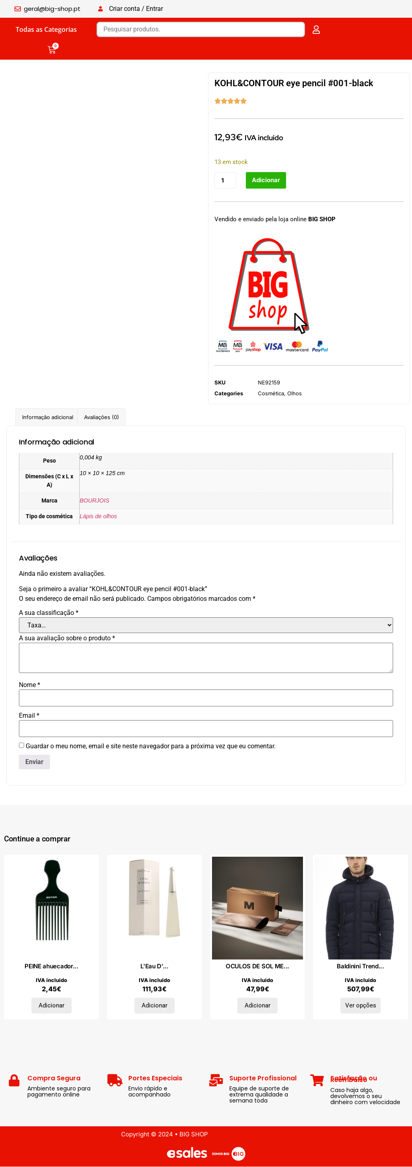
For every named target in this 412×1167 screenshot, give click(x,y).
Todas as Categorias (46, 29)
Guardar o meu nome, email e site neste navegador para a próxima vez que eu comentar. (151, 746)
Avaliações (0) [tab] (101, 417)
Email (29, 715)
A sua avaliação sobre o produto (67, 638)
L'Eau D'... (154, 966)
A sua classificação (48, 613)
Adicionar (266, 180)
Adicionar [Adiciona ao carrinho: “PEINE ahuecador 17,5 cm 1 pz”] (51, 1005)
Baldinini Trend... (360, 966)
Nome (29, 685)
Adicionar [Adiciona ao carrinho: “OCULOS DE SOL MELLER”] (257, 1005)
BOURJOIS (94, 500)
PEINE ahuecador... (51, 966)
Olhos (294, 393)
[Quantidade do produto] (225, 180)
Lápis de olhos (98, 516)
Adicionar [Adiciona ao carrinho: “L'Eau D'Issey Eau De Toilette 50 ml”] (154, 1005)
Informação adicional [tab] (47, 417)
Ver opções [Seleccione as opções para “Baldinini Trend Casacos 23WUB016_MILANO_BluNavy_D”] (360, 1005)
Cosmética (271, 393)
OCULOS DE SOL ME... (257, 966)
